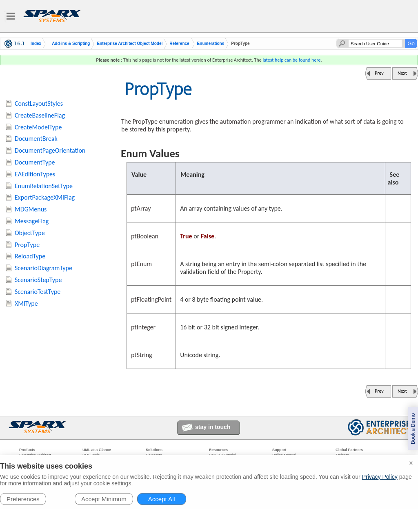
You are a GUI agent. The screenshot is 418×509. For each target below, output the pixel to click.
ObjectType (30, 233)
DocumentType (35, 162)
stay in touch (212, 427)
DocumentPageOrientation (50, 150)
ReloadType (30, 256)
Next (402, 73)
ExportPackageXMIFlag (45, 197)
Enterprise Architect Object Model (129, 44)
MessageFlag (32, 221)
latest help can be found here (291, 60)
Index (36, 44)
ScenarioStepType (38, 280)
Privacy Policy (380, 476)
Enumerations (211, 44)
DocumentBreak (36, 138)
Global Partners (349, 450)
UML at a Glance (96, 450)
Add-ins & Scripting (71, 44)
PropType (27, 245)
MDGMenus (31, 209)
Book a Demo (412, 428)
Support (279, 450)
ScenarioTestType (37, 292)
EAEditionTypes (35, 174)
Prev (379, 73)
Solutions (154, 450)
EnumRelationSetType (44, 186)
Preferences (23, 499)
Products (27, 450)
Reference (179, 44)
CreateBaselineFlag (40, 115)
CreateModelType (38, 127)
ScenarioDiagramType (43, 268)
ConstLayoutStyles (39, 103)
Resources (218, 450)
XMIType (26, 303)
